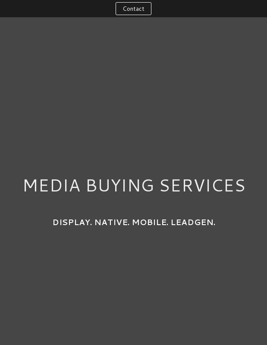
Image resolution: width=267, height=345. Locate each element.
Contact (133, 8)
